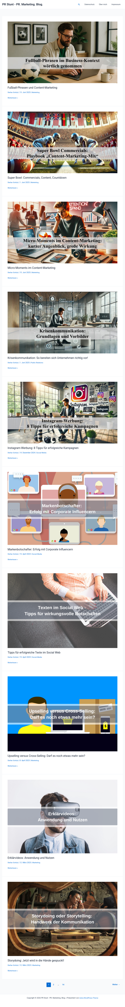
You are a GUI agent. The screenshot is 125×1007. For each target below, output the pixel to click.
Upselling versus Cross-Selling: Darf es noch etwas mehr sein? (48, 755)
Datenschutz (92, 4)
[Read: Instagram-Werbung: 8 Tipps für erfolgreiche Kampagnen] (62, 412)
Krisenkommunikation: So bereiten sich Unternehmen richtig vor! (49, 357)
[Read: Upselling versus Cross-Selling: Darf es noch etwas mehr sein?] (62, 713)
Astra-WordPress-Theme (89, 997)
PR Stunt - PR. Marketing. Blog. (22, 4)
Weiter (116, 984)
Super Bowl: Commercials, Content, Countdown (38, 177)
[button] (82, 4)
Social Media (42, 452)
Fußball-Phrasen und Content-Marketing (33, 87)
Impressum (116, 4)
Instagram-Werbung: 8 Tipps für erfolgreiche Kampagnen (44, 447)
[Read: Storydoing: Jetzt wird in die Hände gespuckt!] (62, 918)
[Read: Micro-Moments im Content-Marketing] (62, 232)
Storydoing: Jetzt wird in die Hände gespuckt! (37, 960)
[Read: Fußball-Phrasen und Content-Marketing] (62, 52)
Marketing (36, 92)
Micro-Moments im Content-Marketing (32, 267)
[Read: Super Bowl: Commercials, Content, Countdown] (62, 142)
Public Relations (37, 362)
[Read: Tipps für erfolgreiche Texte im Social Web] (62, 610)
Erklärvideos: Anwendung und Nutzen (32, 857)
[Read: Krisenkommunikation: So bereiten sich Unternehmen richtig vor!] (62, 322)
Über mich (104, 4)
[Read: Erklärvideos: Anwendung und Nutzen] (62, 816)
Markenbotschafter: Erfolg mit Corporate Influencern (41, 549)
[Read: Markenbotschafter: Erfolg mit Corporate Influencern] (62, 508)
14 (63, 984)
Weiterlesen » (13, 97)
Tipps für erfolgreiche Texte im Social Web (35, 652)
